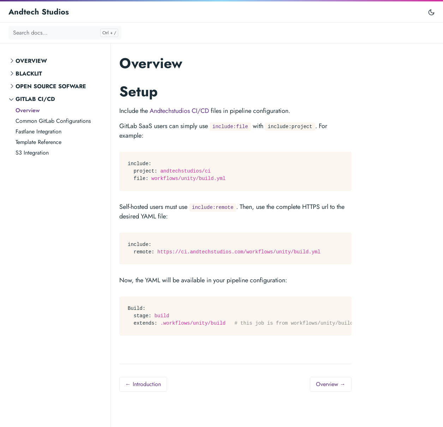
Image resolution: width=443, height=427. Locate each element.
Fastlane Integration (38, 131)
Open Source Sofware (51, 86)
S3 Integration (32, 153)
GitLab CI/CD (35, 99)
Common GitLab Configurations (53, 121)
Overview (31, 61)
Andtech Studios (38, 11)
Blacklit (29, 74)
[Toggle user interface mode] (431, 11)
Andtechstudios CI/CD (179, 110)
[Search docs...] (64, 33)
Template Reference (38, 142)
